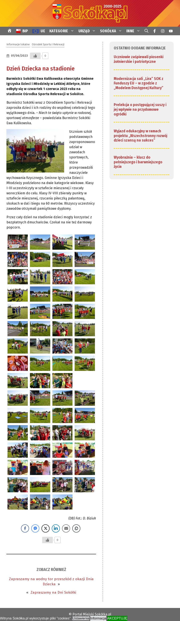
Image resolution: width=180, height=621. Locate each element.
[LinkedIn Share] (56, 528)
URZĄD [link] (88, 31)
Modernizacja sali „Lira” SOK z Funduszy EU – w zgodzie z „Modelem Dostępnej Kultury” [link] (138, 83)
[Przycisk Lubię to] (35, 56)
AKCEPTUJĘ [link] (117, 618)
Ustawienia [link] (80, 618)
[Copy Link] (76, 528)
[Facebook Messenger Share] (35, 528)
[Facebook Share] (25, 528)
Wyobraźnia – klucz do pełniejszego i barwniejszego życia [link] (138, 162)
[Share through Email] (66, 528)
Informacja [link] (98, 618)
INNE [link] (134, 31)
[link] (90, 13)
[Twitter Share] (45, 528)
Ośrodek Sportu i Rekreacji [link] (48, 44)
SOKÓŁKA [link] (112, 31)
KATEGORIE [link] (62, 31)
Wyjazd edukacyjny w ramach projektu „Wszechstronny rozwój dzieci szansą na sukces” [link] (140, 136)
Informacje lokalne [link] (18, 44)
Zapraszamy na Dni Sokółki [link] (53, 592)
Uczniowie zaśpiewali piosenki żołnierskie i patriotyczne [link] (138, 59)
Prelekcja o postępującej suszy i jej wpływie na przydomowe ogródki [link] (140, 109)
